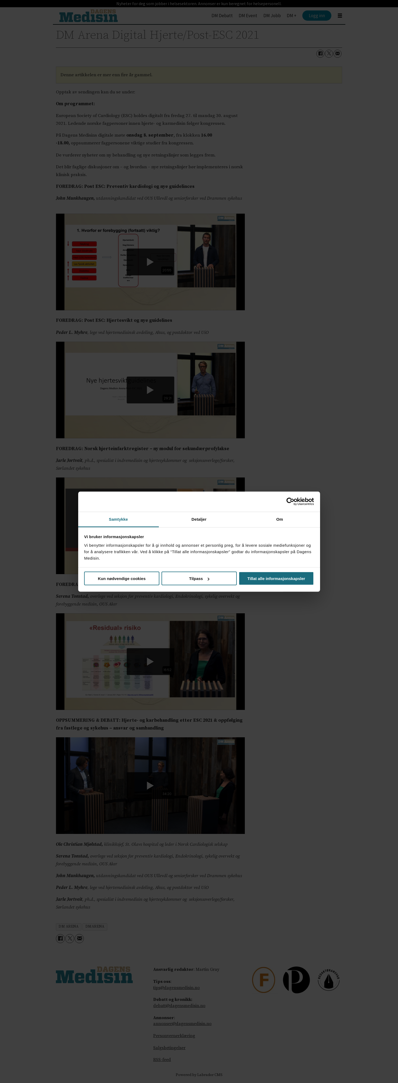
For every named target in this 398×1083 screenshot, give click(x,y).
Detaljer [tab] (199, 519)
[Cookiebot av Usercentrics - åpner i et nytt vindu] (290, 502)
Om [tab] (279, 519)
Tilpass (199, 578)
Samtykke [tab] (118, 519)
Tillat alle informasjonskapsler (276, 578)
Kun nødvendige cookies (122, 578)
